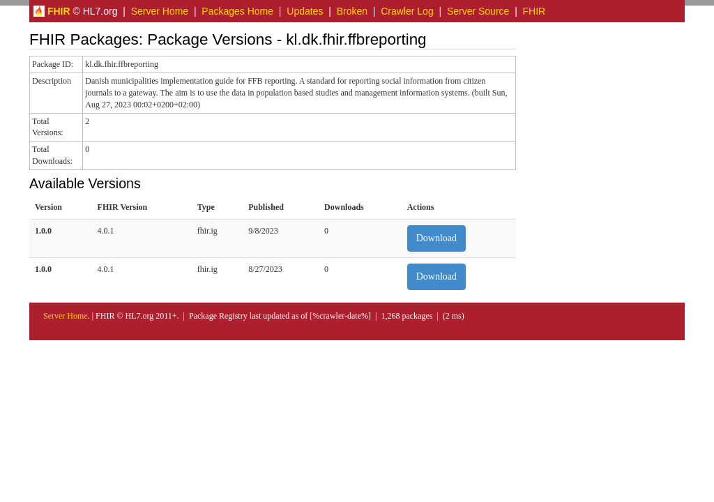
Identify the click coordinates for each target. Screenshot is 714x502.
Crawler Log (407, 11)
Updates (305, 11)
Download (436, 238)
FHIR (534, 11)
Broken (352, 11)
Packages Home (237, 11)
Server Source (478, 11)
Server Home (159, 11)
